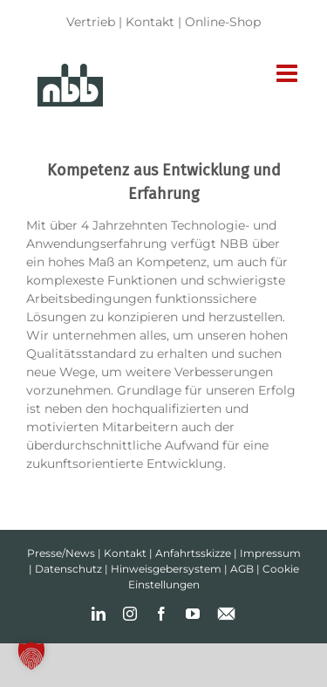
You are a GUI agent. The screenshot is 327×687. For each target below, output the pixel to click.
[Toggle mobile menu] (288, 73)
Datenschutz (68, 568)
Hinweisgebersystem (166, 568)
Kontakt (150, 22)
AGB (242, 568)
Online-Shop (223, 22)
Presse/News (61, 553)
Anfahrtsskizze (193, 553)
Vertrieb (90, 22)
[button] (31, 655)
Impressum (270, 553)
